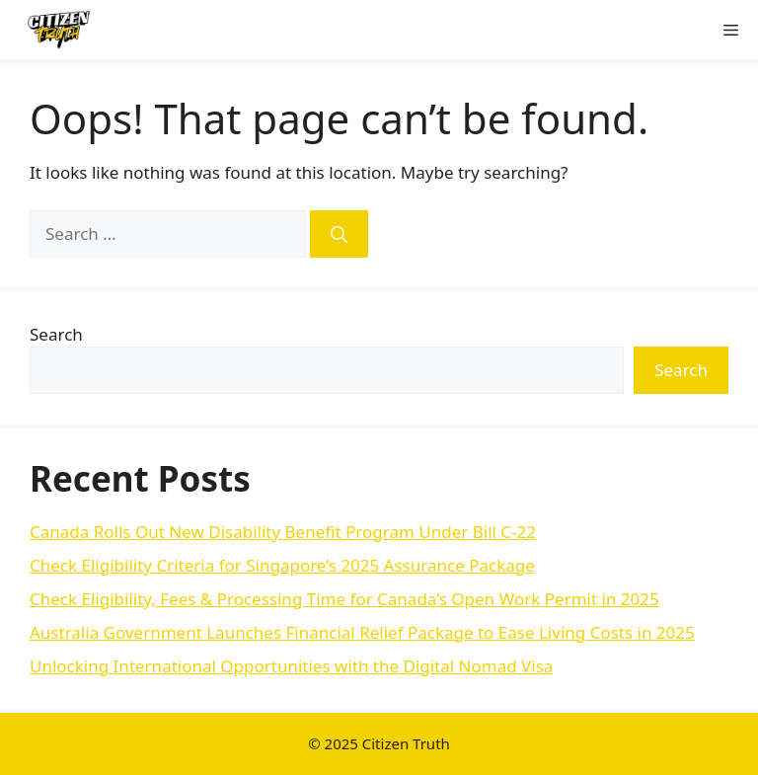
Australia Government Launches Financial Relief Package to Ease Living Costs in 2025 (362, 632)
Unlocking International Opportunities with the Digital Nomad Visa (291, 666)
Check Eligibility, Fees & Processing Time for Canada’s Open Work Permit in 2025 (344, 598)
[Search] (339, 234)
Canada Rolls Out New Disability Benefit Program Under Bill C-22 (283, 531)
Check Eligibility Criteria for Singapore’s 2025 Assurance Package (282, 565)
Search (56, 334)
